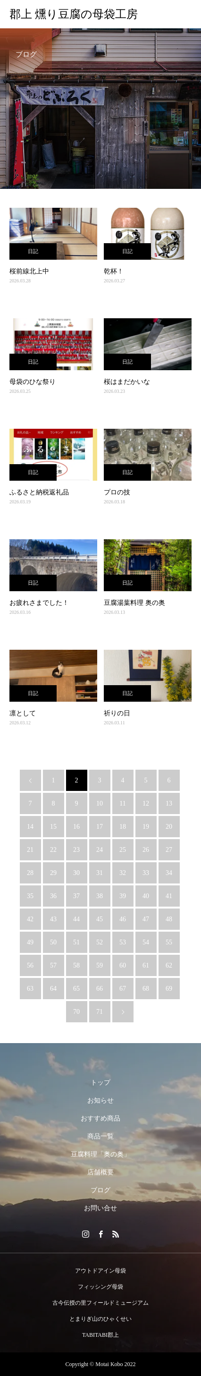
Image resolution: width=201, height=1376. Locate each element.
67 (122, 988)
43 (53, 919)
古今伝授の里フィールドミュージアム (100, 1303)
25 (122, 849)
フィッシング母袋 (100, 1286)
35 (30, 896)
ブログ (100, 1190)
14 (30, 826)
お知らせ (100, 1100)
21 (30, 849)
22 (53, 849)
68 (145, 988)
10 (99, 803)
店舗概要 (100, 1172)
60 (122, 965)
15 (53, 826)
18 (122, 826)
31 (99, 872)
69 (169, 988)
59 (99, 965)
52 (99, 942)
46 (122, 919)
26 (145, 849)
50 (53, 942)
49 (30, 942)
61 (145, 965)
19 (145, 826)
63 (30, 988)
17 (99, 826)
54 (145, 942)
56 (30, 965)
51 (76, 942)
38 (99, 896)
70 (76, 1011)
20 (169, 826)
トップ (100, 1082)
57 (53, 965)
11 (122, 803)
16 (76, 826)
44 (76, 919)
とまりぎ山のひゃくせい (100, 1319)
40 (145, 896)
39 (122, 896)
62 (169, 965)
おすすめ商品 (100, 1118)
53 (122, 942)
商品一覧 (100, 1136)
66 (99, 988)
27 (169, 849)
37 (76, 896)
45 (99, 919)
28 (30, 872)
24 (99, 849)
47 (145, 919)
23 (76, 849)
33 (145, 872)
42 (30, 919)
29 (53, 872)
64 (53, 988)
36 (53, 896)
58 (76, 965)
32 (122, 872)
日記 (33, 251)
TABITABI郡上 (100, 1335)
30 (76, 872)
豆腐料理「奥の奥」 (100, 1154)
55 (169, 942)
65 (76, 988)
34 (169, 872)
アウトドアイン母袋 (100, 1270)
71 (99, 1011)
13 (169, 803)
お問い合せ (100, 1208)
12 (145, 803)
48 (169, 919)
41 (169, 896)
